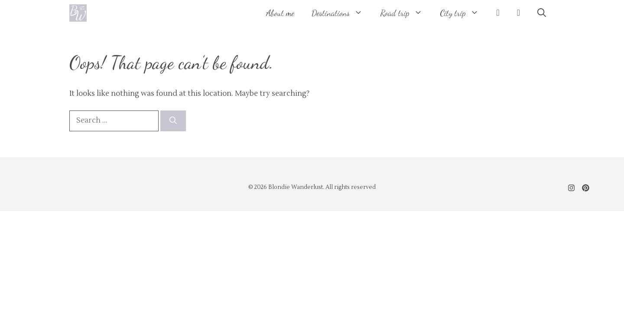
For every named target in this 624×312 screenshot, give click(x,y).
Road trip (405, 13)
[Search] (173, 120)
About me (280, 13)
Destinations (341, 13)
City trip (464, 13)
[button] (542, 13)
